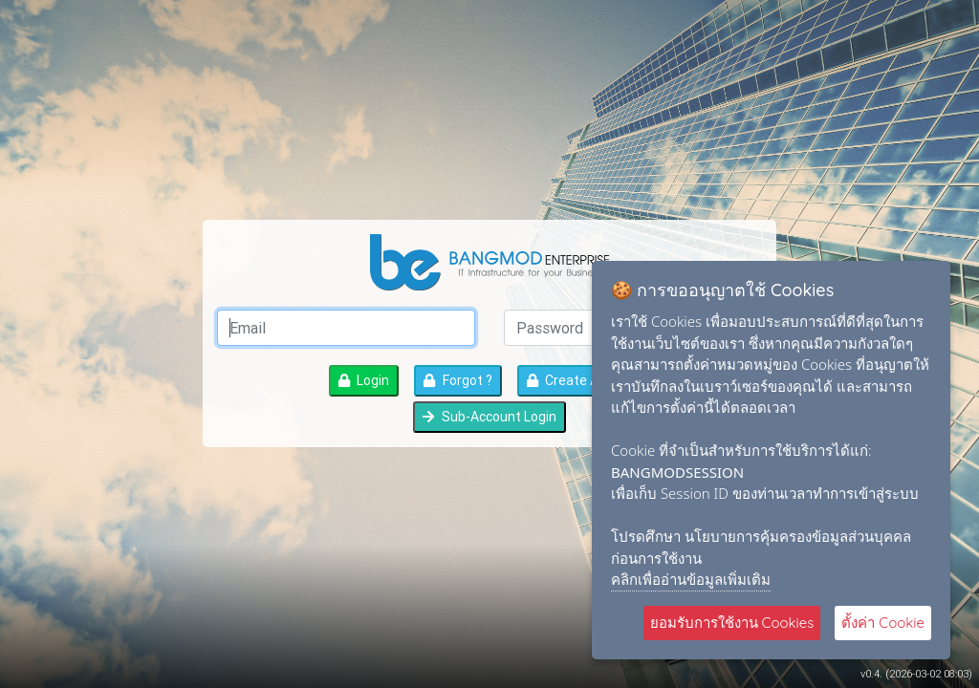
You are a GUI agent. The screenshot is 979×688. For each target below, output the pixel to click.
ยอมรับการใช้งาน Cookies (732, 622)
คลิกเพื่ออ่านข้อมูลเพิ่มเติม (691, 579)
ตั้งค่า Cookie (883, 622)
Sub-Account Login (489, 416)
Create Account (584, 380)
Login (363, 380)
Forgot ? (457, 380)
